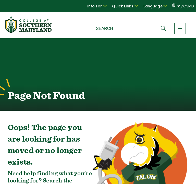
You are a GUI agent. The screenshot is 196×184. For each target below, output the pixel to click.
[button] (97, 6)
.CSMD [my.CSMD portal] (183, 6)
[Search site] (125, 28)
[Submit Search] (164, 28)
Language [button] (155, 6)
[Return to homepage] (29, 31)
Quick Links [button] (125, 6)
